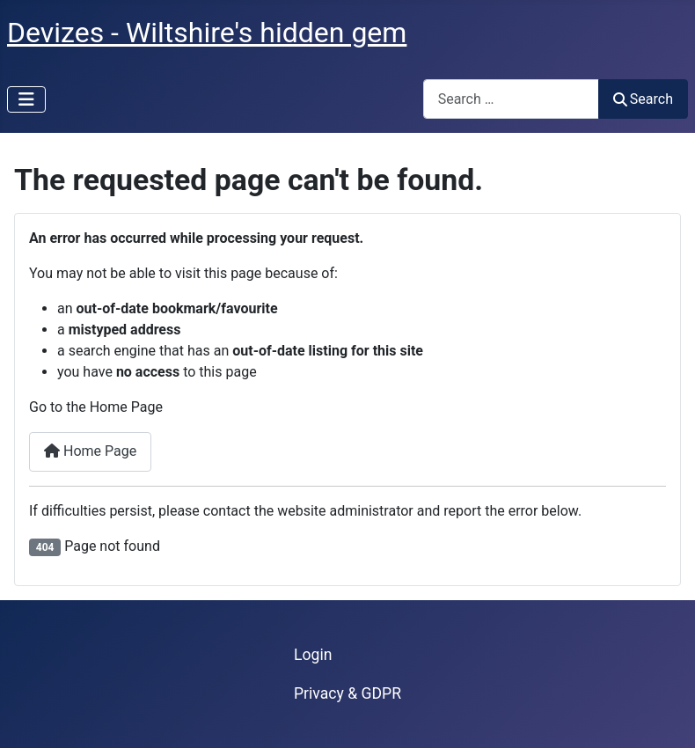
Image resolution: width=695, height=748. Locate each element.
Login (313, 655)
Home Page (90, 451)
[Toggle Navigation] (26, 99)
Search (643, 99)
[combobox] (511, 99)
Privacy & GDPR (347, 693)
